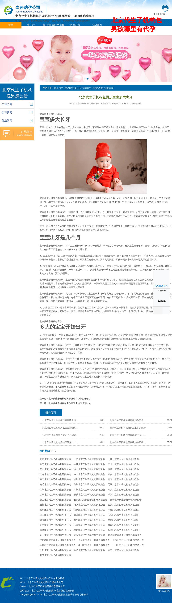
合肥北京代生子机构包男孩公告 (89, 550)
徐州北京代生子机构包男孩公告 (55, 489)
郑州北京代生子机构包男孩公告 (123, 489)
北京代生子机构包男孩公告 (67, 88)
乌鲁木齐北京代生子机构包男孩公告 (58, 545)
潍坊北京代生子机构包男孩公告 (89, 520)
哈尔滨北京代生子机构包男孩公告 (125, 535)
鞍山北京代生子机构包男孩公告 (55, 515)
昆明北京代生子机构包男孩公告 (94, 545)
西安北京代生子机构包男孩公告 (126, 499)
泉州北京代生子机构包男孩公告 (89, 530)
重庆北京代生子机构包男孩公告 (55, 464)
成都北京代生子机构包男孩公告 (55, 504)
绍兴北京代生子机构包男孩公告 (89, 504)
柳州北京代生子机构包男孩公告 (89, 479)
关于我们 (32, 25)
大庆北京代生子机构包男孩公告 (89, 535)
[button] (85, 79)
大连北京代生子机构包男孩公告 (89, 515)
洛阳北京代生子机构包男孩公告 (55, 494)
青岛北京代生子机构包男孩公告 (55, 525)
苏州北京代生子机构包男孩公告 (89, 484)
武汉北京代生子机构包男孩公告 (123, 494)
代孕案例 (97, 25)
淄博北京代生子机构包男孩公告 (55, 520)
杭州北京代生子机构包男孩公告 (89, 509)
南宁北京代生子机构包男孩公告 (55, 479)
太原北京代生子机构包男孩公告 (123, 525)
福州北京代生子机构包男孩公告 (123, 530)
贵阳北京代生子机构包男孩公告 (55, 550)
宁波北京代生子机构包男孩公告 (123, 509)
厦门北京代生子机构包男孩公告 (55, 535)
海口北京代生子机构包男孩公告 (55, 555)
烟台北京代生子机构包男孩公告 (123, 520)
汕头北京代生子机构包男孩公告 (123, 474)
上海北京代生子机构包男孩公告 (89, 459)
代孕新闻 (75, 25)
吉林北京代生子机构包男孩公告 (89, 464)
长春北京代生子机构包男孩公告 (128, 540)
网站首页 (47, 88)
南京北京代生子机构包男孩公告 (123, 479)
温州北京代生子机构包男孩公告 (55, 509)
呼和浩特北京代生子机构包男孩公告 (58, 540)
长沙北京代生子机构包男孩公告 (89, 494)
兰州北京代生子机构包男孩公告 (128, 545)
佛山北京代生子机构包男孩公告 (89, 469)
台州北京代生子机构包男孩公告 (123, 504)
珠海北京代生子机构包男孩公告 (55, 474)
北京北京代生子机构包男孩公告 (55, 459)
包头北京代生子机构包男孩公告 (94, 540)
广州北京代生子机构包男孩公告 (123, 464)
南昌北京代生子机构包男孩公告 (55, 530)
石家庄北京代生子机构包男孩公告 (90, 499)
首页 (10, 25)
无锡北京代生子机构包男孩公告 (123, 484)
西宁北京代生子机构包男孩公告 (123, 550)
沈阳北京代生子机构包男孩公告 (123, 515)
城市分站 (11, 32)
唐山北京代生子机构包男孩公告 (55, 499)
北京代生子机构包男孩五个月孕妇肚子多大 (70, 398)
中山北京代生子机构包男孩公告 (89, 474)
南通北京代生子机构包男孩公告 (55, 484)
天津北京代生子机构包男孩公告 (123, 459)
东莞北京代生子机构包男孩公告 (123, 469)
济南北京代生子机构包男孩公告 (89, 525)
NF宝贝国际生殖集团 (53, 28)
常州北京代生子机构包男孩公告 (89, 489)
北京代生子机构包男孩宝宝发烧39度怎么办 (70, 403)
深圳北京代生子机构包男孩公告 (55, 469)
